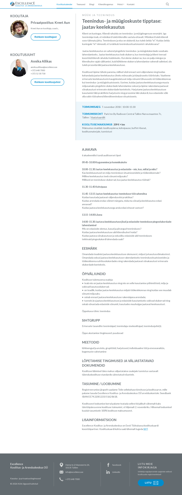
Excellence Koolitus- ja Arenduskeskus (26, 4)
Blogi (91, 4)
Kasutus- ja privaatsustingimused (25, 478)
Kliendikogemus (105, 4)
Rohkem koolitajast (45, 37)
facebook (116, 465)
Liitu (148, 482)
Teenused (80, 4)
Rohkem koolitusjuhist (47, 82)
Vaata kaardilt (98, 117)
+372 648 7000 (38, 70)
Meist (120, 4)
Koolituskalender (64, 4)
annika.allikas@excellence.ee (44, 67)
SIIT (146, 429)
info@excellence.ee (74, 472)
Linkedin (116, 472)
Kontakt (130, 4)
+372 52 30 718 (38, 73)
